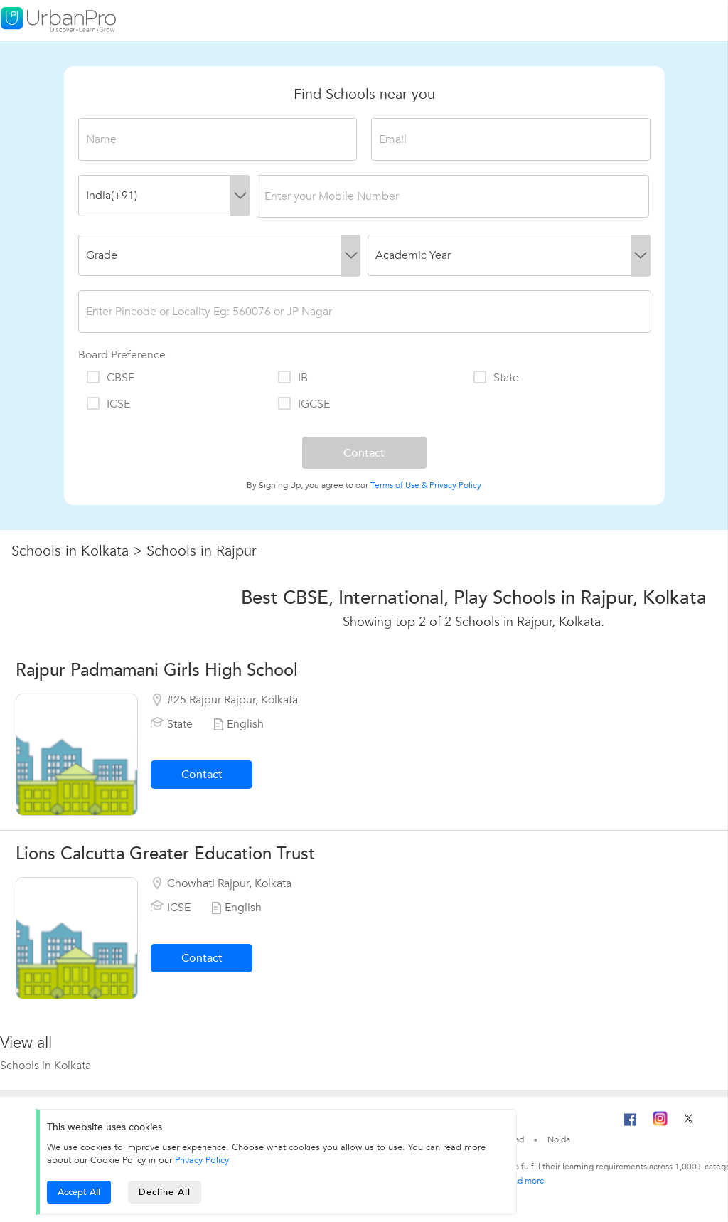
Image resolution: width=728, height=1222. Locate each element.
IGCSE (303, 404)
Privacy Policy (455, 485)
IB (292, 378)
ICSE (107, 404)
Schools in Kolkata (70, 550)
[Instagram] (660, 1123)
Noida (558, 1139)
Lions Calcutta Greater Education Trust (165, 854)
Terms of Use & (398, 485)
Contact (202, 774)
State (495, 378)
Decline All (165, 1192)
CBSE (109, 378)
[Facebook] (630, 1125)
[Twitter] (688, 1123)
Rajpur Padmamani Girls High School (157, 670)
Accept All (79, 1192)
